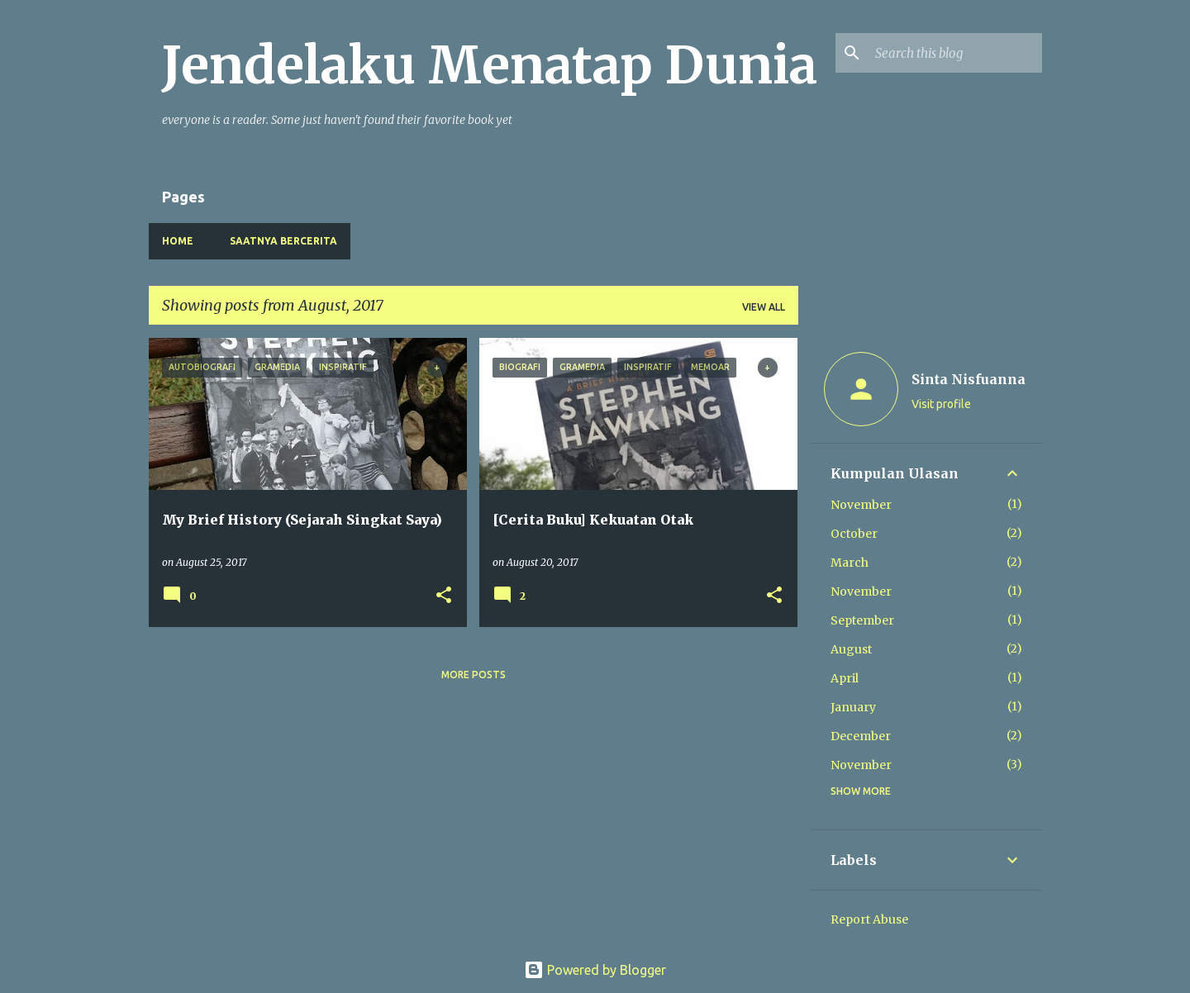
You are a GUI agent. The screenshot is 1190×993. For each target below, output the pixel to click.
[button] (444, 596)
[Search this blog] (955, 53)
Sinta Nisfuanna (969, 379)
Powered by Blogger (595, 969)
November (861, 504)
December (861, 736)
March (850, 562)
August (851, 649)
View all (763, 307)
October (854, 533)
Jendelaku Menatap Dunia (489, 65)
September (862, 620)
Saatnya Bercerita (283, 240)
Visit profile (941, 404)
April (845, 678)
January (853, 707)
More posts (473, 674)
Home (177, 240)
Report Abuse (869, 919)
